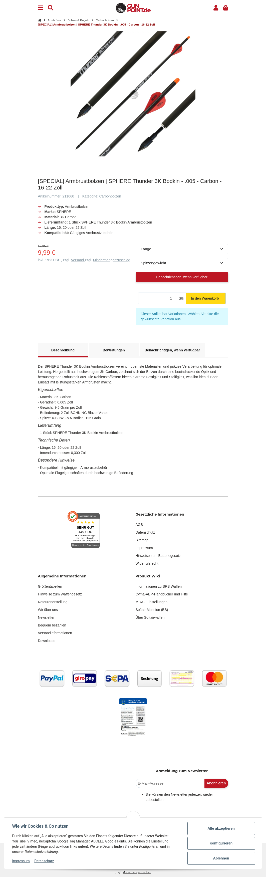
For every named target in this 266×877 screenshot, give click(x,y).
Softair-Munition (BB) (152, 610)
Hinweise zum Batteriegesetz (158, 556)
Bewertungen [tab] (114, 350)
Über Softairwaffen (150, 617)
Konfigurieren (220, 843)
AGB (139, 525)
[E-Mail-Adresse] (170, 783)
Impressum (144, 548)
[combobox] (182, 249)
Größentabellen (50, 586)
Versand (78, 260)
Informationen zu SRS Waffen (159, 586)
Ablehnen (221, 858)
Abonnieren (216, 783)
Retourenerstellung (53, 602)
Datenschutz (145, 532)
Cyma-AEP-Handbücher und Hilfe (162, 594)
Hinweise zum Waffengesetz (60, 594)
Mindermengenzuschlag (111, 260)
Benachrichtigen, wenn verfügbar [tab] (172, 350)
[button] (215, 8)
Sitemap (142, 540)
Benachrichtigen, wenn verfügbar (181, 277)
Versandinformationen (55, 633)
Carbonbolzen (110, 196)
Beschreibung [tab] (63, 350)
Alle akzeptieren (220, 828)
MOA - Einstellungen (152, 602)
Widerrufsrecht (147, 563)
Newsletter (46, 617)
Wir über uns (48, 610)
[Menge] (157, 298)
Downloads (46, 641)
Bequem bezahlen (52, 625)
